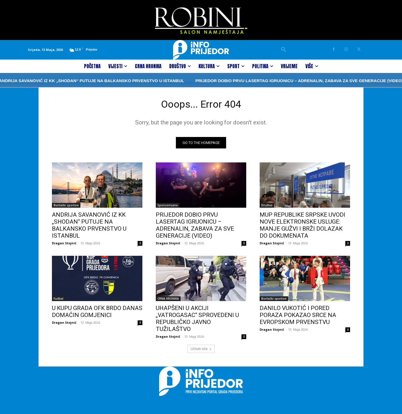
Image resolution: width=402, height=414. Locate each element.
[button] (283, 49)
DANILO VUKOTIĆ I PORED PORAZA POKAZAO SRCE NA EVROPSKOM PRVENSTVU (298, 316)
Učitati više (201, 350)
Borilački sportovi (66, 207)
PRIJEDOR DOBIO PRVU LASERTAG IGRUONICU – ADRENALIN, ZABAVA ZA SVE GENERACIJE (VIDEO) (261, 80)
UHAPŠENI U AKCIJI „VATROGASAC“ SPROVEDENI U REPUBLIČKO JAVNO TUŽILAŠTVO (197, 320)
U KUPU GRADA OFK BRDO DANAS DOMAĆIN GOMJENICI (97, 313)
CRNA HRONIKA (168, 300)
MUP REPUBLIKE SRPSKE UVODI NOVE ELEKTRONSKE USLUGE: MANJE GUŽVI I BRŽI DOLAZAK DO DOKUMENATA (302, 227)
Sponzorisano (167, 207)
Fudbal (58, 300)
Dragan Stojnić (64, 245)
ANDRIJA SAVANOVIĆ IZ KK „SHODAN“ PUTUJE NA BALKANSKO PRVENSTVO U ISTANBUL (89, 227)
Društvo (266, 207)
